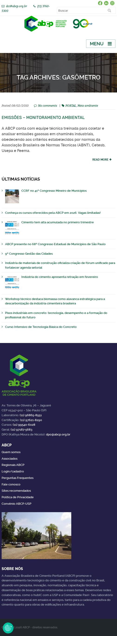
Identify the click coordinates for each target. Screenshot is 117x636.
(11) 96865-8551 (31, 415)
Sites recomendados (16, 490)
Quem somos (11, 452)
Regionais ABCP (13, 465)
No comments (47, 105)
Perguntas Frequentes (17, 478)
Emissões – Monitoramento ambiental (43, 117)
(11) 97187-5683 (21, 429)
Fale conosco (11, 484)
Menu (97, 43)
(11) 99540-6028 (24, 424)
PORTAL (70, 105)
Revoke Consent (8, 628)
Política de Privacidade (18, 497)
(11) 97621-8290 (31, 420)
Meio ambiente (88, 105)
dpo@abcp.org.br (58, 434)
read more (100, 159)
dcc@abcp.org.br (16, 6)
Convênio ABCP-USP (16, 503)
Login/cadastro (13, 471)
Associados (9, 458)
